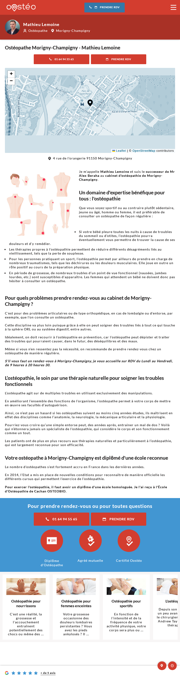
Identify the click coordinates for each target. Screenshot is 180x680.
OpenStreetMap (143, 150)
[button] (90, 103)
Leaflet (119, 150)
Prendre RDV (104, 7)
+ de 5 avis (48, 673)
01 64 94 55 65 (61, 59)
